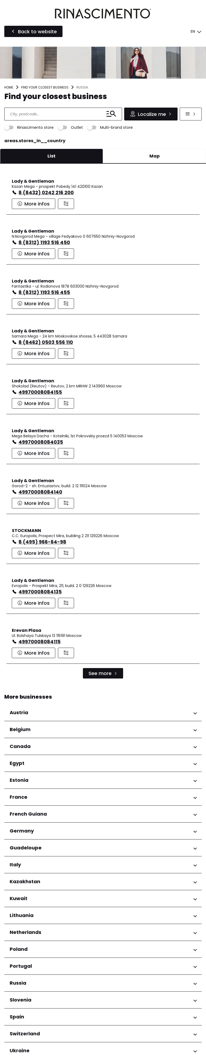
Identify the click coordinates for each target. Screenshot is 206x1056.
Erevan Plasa (26, 630)
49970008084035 (41, 442)
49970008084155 (40, 392)
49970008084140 (40, 492)
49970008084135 (40, 591)
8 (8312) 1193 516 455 (44, 292)
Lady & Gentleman (33, 181)
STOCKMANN (26, 530)
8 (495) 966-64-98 (42, 541)
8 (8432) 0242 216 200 (46, 192)
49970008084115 (40, 641)
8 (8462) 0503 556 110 (46, 342)
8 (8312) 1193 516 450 (44, 242)
